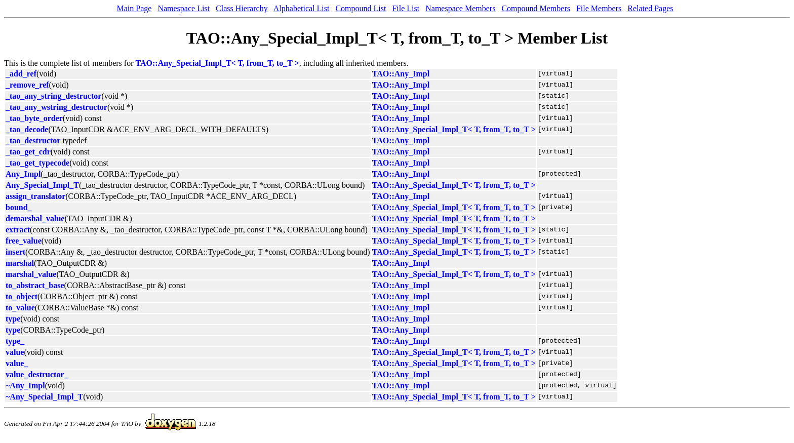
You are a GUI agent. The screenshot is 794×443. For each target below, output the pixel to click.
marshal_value (31, 274)
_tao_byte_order (34, 118)
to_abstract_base (35, 285)
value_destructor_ (37, 374)
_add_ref (21, 73)
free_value (24, 240)
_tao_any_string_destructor (53, 96)
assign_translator (35, 196)
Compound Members (535, 8)
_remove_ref (27, 84)
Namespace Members (460, 8)
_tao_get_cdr (28, 151)
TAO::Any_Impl (401, 73)
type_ (15, 341)
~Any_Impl (25, 385)
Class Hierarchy (242, 8)
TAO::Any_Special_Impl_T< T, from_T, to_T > (217, 63)
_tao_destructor (33, 140)
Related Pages (650, 8)
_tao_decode (27, 129)
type (13, 318)
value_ (17, 363)
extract (18, 229)
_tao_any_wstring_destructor (56, 107)
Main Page (134, 8)
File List (405, 8)
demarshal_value (35, 218)
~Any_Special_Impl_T (44, 396)
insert (15, 252)
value (15, 352)
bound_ (19, 207)
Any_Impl (23, 174)
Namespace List (183, 8)
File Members (598, 8)
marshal (20, 263)
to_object (21, 296)
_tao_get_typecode (37, 162)
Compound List (360, 8)
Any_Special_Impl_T (42, 185)
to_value (20, 307)
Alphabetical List (301, 8)
